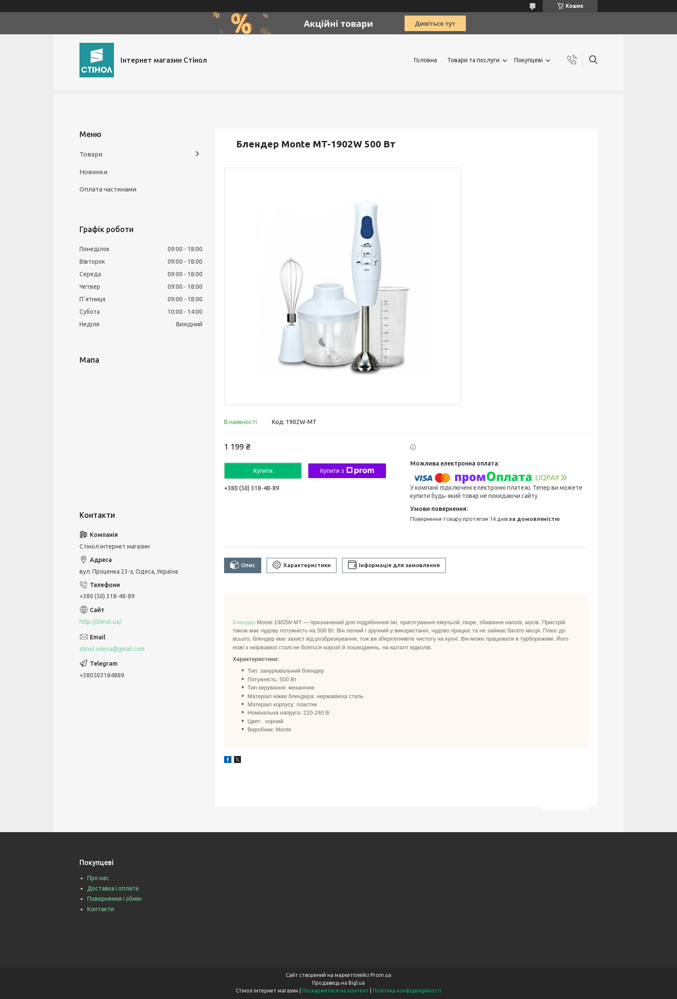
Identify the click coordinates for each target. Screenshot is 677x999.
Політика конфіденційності (407, 990)
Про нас (98, 878)
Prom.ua (380, 975)
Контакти (100, 909)
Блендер (244, 622)
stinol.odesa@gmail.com (112, 648)
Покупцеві (528, 60)
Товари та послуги (473, 60)
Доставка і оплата (113, 888)
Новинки (93, 172)
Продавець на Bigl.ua (338, 983)
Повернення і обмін (114, 898)
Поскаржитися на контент (335, 990)
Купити (263, 470)
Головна (425, 60)
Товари (90, 154)
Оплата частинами (107, 189)
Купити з (347, 471)
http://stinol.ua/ (100, 621)
